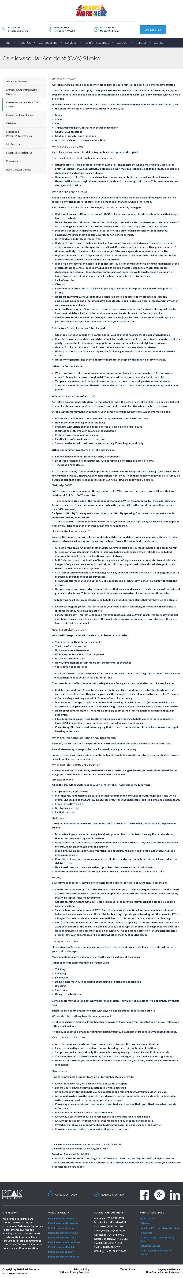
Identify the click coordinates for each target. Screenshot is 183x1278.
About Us (25, 42)
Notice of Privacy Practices (74, 1272)
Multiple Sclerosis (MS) (19, 152)
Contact (140, 42)
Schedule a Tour (153, 29)
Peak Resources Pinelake (62, 1247)
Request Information (116, 1194)
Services (71, 42)
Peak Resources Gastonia (62, 1237)
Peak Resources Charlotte (62, 1228)
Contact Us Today (68, 1194)
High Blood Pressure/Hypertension (159, 1228)
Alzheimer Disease (16, 81)
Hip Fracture (13, 144)
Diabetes (11, 123)
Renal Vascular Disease (18, 169)
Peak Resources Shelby (61, 1251)
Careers (122, 42)
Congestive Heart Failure (20, 114)
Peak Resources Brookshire (63, 1223)
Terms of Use (127, 1269)
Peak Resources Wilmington (63, 1256)
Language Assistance (169, 1269)
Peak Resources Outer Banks (64, 1242)
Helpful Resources (97, 42)
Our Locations (48, 42)
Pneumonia (12, 161)
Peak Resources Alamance (62, 1218)
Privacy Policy (81, 1269)
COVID (158, 42)
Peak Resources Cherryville (63, 1232)
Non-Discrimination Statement (163, 1272)
